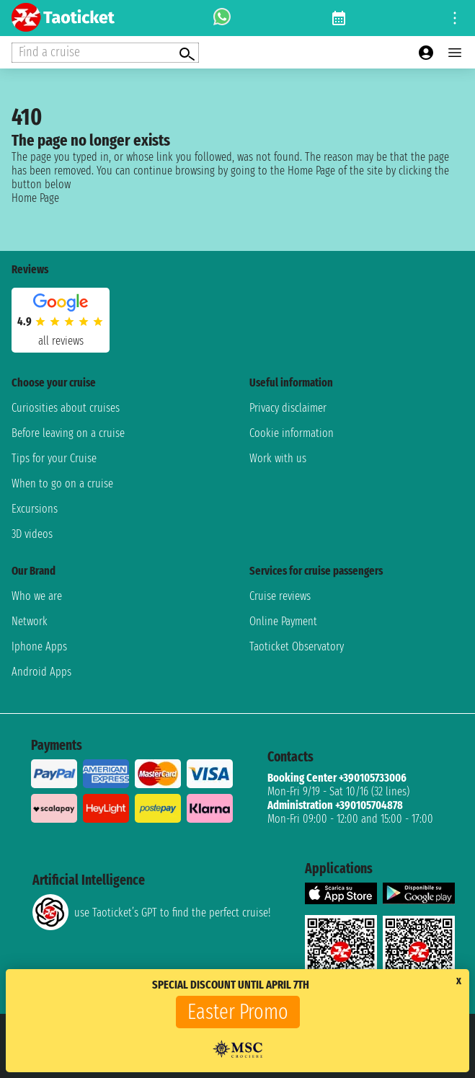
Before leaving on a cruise (68, 433)
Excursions (35, 509)
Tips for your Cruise (54, 458)
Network (30, 621)
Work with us (277, 458)
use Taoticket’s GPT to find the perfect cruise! (151, 912)
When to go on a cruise (62, 483)
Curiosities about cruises (66, 408)
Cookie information (291, 433)
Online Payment (283, 621)
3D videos (32, 534)
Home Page (35, 198)
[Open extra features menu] (105, 53)
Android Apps (41, 672)
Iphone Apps (39, 646)
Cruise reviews (280, 596)
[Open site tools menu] (454, 18)
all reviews (61, 341)
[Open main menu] (454, 52)
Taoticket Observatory (296, 646)
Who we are (37, 596)
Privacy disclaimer (288, 408)
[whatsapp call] (222, 18)
